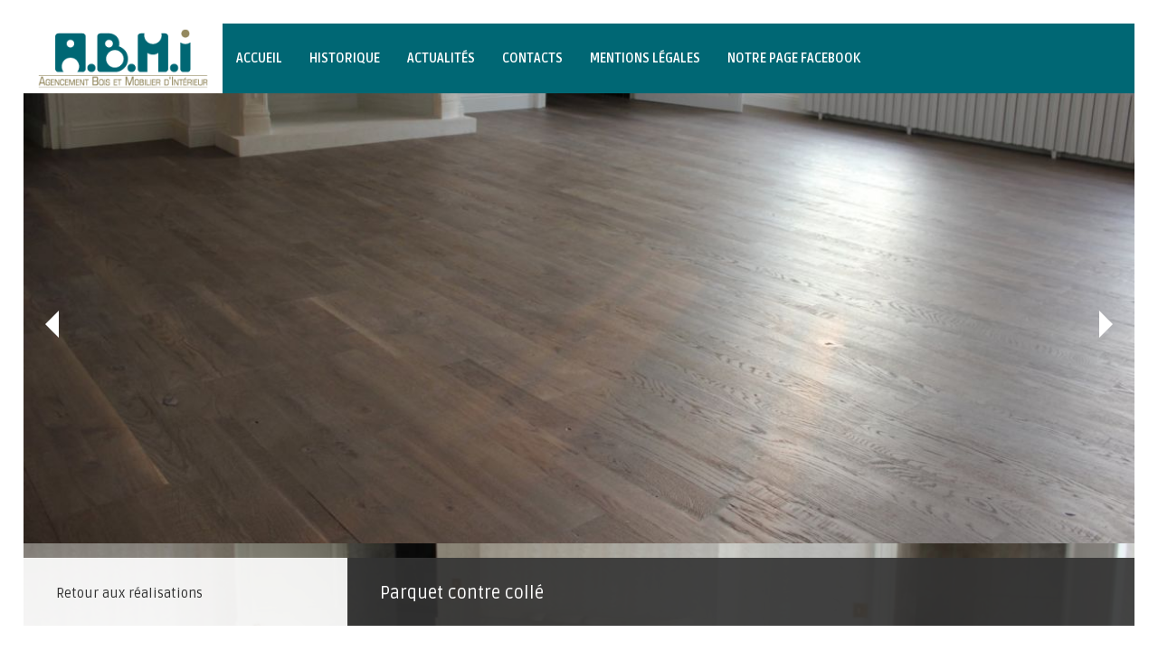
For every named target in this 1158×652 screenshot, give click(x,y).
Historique (344, 58)
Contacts (532, 58)
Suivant (1106, 324)
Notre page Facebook (793, 58)
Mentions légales (645, 58)
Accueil (259, 58)
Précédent (52, 324)
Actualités (441, 58)
